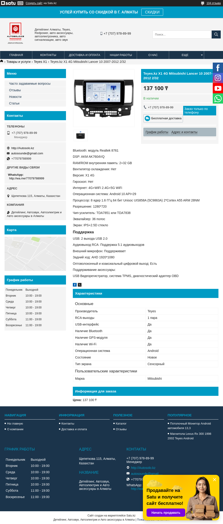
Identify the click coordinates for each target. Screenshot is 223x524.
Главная (16, 55)
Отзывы (15, 90)
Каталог (121, 423)
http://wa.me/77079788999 (26, 178)
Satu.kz (130, 515)
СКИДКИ (152, 12)
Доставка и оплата (84, 55)
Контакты (48, 55)
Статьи (14, 103)
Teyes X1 (40, 62)
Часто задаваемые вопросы (30, 83)
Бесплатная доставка (166, 118)
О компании (15, 429)
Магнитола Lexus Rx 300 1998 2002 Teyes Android (189, 436)
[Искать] (216, 34)
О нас (153, 55)
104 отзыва (214, 3)
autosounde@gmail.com (27, 153)
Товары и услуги (18, 62)
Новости (15, 97)
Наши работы (121, 55)
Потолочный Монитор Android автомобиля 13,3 (189, 426)
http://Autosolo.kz (22, 148)
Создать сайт (34, 3)
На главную (15, 423)
